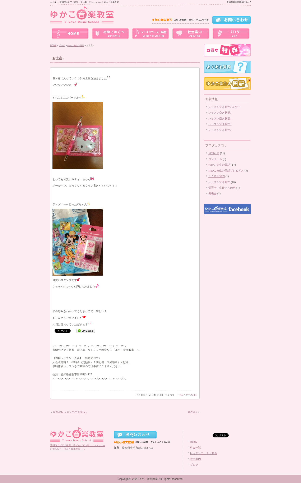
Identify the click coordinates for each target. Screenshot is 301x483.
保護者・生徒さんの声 (222, 187)
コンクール (215, 159)
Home (193, 441)
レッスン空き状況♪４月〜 (224, 107)
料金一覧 (110, 33)
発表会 (212, 193)
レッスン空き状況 (219, 182)
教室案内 (191, 33)
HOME (53, 45)
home (70, 33)
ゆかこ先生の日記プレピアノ (226, 170)
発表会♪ (192, 412)
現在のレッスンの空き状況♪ (70, 412)
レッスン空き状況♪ (220, 112)
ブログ (231, 33)
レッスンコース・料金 (150, 33)
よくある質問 (216, 176)
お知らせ (213, 153)
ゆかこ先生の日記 (75, 45)
